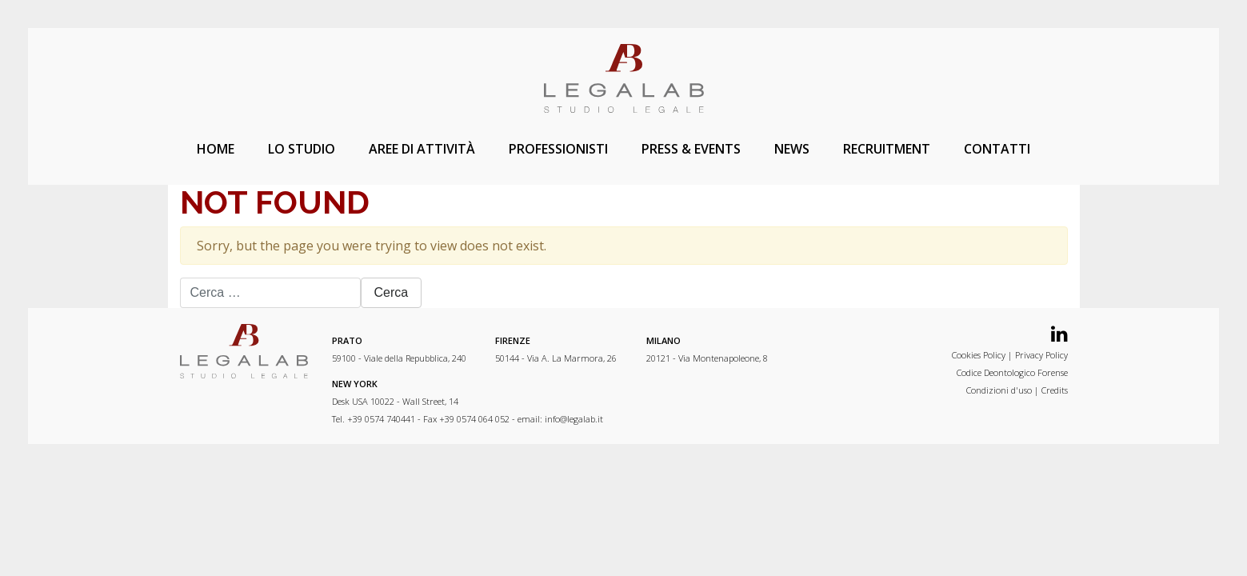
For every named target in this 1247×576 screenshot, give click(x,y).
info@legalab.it (574, 419)
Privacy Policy (1041, 355)
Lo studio (301, 149)
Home (215, 149)
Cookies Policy (978, 355)
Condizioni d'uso (999, 390)
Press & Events (691, 149)
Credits (1054, 390)
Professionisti (558, 149)
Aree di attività (422, 149)
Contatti (997, 149)
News (791, 149)
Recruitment (886, 149)
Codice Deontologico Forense (1012, 372)
